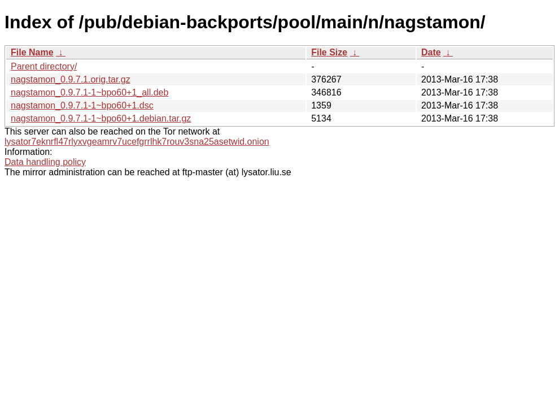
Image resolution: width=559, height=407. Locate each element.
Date (431, 52)
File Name (32, 52)
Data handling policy (45, 162)
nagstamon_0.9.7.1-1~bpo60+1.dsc (82, 105)
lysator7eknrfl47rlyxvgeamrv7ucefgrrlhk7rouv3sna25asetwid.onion (137, 141)
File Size (329, 52)
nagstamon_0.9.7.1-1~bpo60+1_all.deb (89, 92)
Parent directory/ (44, 66)
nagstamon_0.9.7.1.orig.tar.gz (70, 79)
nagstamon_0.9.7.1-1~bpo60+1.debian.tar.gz (101, 118)
